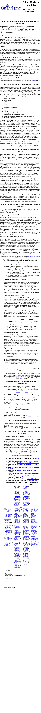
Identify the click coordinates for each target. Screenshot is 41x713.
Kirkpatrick (17, 507)
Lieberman (8, 538)
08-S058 (28, 201)
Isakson (18, 538)
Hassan (26, 521)
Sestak (25, 547)
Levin (7, 527)
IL (14, 557)
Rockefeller (9, 532)
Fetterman (26, 549)
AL (14, 494)
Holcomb (17, 565)
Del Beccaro (16, 513)
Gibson (25, 533)
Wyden (26, 541)
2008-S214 (34, 80)
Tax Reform (34, 532)
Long (25, 532)
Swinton (26, 556)
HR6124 (27, 145)
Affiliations (33, 543)
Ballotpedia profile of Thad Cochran (28, 463)
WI (23, 561)
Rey (25, 513)
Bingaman (8, 542)
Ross (25, 514)
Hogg (16, 549)
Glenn (16, 519)
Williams (26, 554)
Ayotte (26, 520)
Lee (25, 555)
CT (14, 525)
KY (23, 491)
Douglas (26, 507)
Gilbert (16, 502)
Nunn (16, 539)
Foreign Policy (34, 520)
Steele (25, 508)
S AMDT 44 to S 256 (33, 377)
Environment (34, 517)
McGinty (26, 548)
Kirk (16, 557)
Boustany (26, 496)
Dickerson (26, 551)
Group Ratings (34, 545)
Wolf (16, 528)
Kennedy (26, 498)
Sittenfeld (26, 537)
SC (23, 550)
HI (14, 544)
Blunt (26, 509)
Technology (34, 533)
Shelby (17, 494)
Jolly (17, 531)
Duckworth (17, 561)
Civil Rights (34, 510)
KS (23, 486)
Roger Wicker (7, 515)
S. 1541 (26, 427)
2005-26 (20, 378)
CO (15, 517)
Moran (26, 486)
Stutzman (18, 562)
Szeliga (25, 505)
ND (23, 517)
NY (23, 530)
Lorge (25, 564)
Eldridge (17, 500)
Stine (25, 542)
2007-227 (31, 319)
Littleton (17, 524)
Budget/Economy (35, 509)
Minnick (17, 555)
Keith (16, 537)
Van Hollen (26, 503)
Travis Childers (7, 516)
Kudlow (17, 527)
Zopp (16, 560)
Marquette (26, 519)
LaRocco (17, 554)
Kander (25, 510)
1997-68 (37, 416)
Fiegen (17, 548)
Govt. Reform (34, 522)
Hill (16, 564)
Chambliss (8, 525)
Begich (17, 491)
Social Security (34, 531)
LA (23, 494)
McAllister (26, 500)
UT (23, 555)
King (25, 531)
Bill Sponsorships (35, 542)
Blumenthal (16, 526)
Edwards (27, 502)
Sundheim (17, 515)
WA (23, 559)
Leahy (25, 557)
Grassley (18, 547)
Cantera (17, 533)
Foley (16, 530)
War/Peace (34, 534)
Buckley (17, 543)
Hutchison (8, 543)
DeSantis (17, 532)
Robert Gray (7, 511)
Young (16, 566)
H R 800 (22, 319)
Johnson (8, 531)
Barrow (17, 541)
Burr (26, 511)
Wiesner (26, 488)
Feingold (26, 562)
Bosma (17, 567)
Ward (16, 505)
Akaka (7, 539)
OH (23, 534)
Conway (26, 492)
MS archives (33, 480)
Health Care (34, 525)
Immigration (34, 527)
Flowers (26, 504)
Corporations (34, 511)
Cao (25, 499)
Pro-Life (17, 556)
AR (14, 498)
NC (23, 511)
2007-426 (19, 257)
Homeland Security (35, 526)
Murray (26, 559)
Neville (17, 520)
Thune (26, 553)
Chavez (17, 511)
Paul (26, 491)
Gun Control (34, 524)
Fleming (26, 494)
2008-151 (36, 145)
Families (33, 519)
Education (33, 515)
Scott (26, 550)
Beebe (16, 503)
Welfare (33, 536)
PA (23, 544)
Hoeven (26, 517)
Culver (16, 551)
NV (23, 524)
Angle (25, 527)
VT (23, 557)
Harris (16, 510)
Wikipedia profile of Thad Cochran (27, 461)
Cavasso (17, 545)
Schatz (17, 544)
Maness (26, 497)
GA (15, 538)
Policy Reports (34, 544)
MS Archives (7, 520)
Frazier (17, 521)
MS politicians (7, 519)
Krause (17, 550)
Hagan (25, 516)
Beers (25, 528)
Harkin (7, 526)
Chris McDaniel (8, 514)
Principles (33, 530)
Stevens (17, 493)
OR (23, 541)
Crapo (17, 553)
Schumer (27, 530)
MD (23, 502)
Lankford (27, 538)
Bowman (17, 497)
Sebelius (26, 490)
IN (14, 562)
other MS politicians (33, 479)
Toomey (26, 544)
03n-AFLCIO (23, 455)
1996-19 (34, 427)
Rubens (26, 522)
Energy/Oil (33, 516)
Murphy (17, 534)
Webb (7, 544)
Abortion (33, 508)
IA (14, 547)
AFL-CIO (19, 431)
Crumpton (17, 496)
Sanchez (18, 509)
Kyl (7, 537)
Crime (32, 513)
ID (14, 553)
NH (23, 520)
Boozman (16, 499)
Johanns (8, 530)
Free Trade (34, 521)
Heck (25, 526)
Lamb (16, 492)
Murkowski (16, 490)
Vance (25, 560)
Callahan (26, 543)
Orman (25, 487)
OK (23, 538)
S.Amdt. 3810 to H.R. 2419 (33, 256)
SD (23, 553)
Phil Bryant (7, 510)
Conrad (8, 541)
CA (14, 509)
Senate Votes (34, 539)
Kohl (7, 545)
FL (14, 531)
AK (14, 488)
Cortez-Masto (25, 524)
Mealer (17, 508)
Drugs (32, 514)
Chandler (26, 493)
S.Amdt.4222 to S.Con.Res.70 (15, 201)
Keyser (17, 522)
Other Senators (34, 538)
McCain (17, 504)
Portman (27, 534)
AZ (14, 504)
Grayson (17, 536)
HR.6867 (24, 80)
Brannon (17, 516)
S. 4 (30, 416)
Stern (25, 545)
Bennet (17, 517)
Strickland (26, 536)
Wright (25, 515)
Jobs (32, 528)
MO (23, 509)
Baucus (8, 528)
